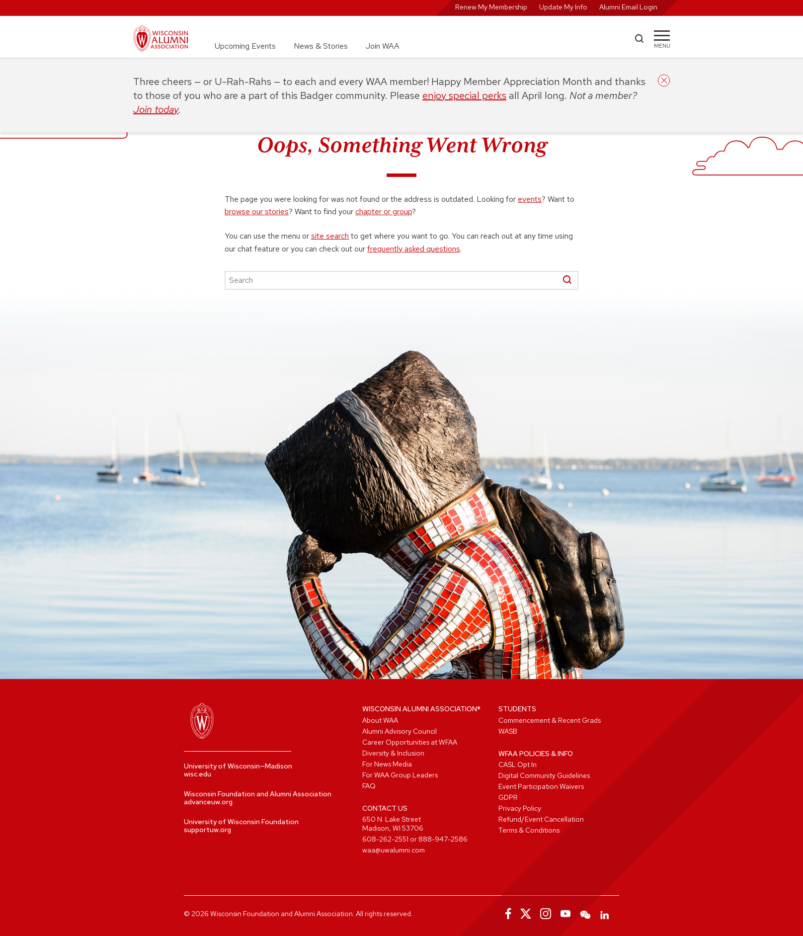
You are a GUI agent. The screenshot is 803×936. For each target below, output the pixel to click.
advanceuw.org (208, 801)
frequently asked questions (413, 249)
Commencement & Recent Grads (549, 720)
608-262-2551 (385, 839)
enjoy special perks (464, 95)
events (530, 199)
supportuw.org (207, 829)
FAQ (369, 785)
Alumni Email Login (628, 6)
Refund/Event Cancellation (541, 819)
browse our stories (257, 211)
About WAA (380, 720)
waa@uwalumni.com (393, 850)
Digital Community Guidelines (544, 775)
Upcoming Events (245, 46)
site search (330, 236)
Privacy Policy (519, 808)
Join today (155, 109)
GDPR (508, 797)
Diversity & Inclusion (393, 753)
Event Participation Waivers (541, 786)
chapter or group (383, 211)
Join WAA (383, 46)
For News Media (387, 764)
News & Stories (321, 46)
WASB (507, 731)
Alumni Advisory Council (399, 731)
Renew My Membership (491, 6)
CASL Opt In (517, 764)
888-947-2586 (443, 839)
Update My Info (563, 6)
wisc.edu (197, 773)
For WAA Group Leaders (400, 774)
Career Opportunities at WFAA (409, 742)
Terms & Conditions (529, 830)
